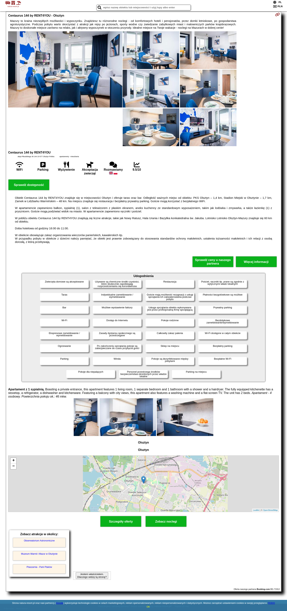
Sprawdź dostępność (29, 185)
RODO (271, 603)
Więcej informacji (256, 261)
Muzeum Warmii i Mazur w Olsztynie (39, 554)
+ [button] (13, 461)
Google (59, 603)
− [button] (13, 466)
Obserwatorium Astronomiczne (39, 540)
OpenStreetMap (270, 510)
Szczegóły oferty (121, 521)
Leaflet (256, 510)
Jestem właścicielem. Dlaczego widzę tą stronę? (92, 575)
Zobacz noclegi (166, 521)
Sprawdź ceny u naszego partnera (213, 261)
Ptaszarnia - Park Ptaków (39, 567)
